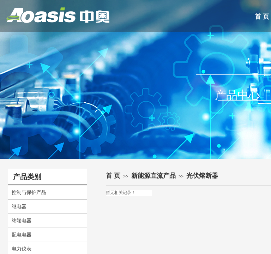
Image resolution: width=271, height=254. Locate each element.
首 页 (113, 175)
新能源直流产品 (153, 175)
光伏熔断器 (202, 175)
